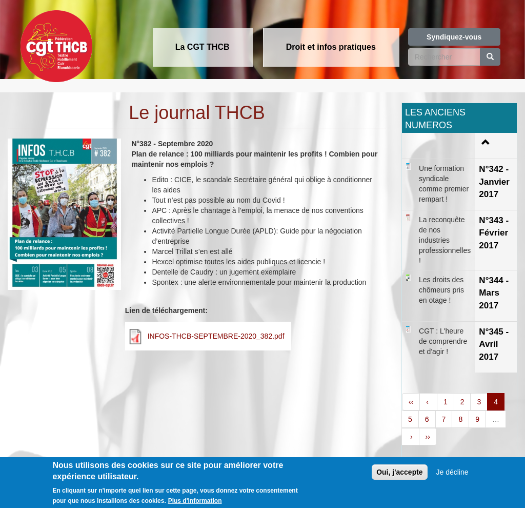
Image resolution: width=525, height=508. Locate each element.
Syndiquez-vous (454, 37)
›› (428, 437)
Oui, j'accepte (399, 479)
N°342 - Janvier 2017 (494, 181)
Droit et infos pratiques (331, 47)
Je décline (452, 479)
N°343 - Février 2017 (494, 233)
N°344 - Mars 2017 (494, 293)
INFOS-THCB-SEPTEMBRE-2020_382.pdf (216, 336)
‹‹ (411, 402)
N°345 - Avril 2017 (494, 344)
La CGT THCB (202, 47)
